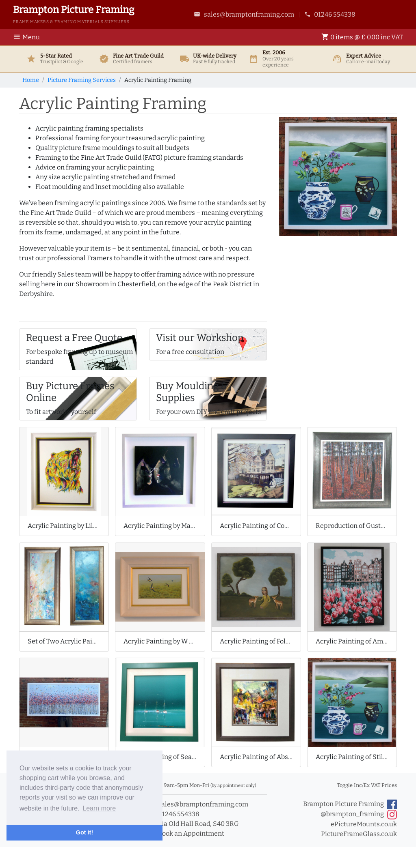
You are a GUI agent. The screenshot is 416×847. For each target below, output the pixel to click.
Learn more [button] (99, 808)
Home (30, 80)
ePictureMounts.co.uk (364, 824)
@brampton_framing (359, 814)
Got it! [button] (84, 832)
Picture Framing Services (82, 80)
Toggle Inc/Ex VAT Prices (367, 785)
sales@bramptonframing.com (244, 14)
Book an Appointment (186, 833)
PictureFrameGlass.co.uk (359, 834)
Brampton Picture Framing (350, 804)
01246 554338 (330, 14)
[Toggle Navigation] (29, 37)
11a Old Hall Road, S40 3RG (194, 824)
